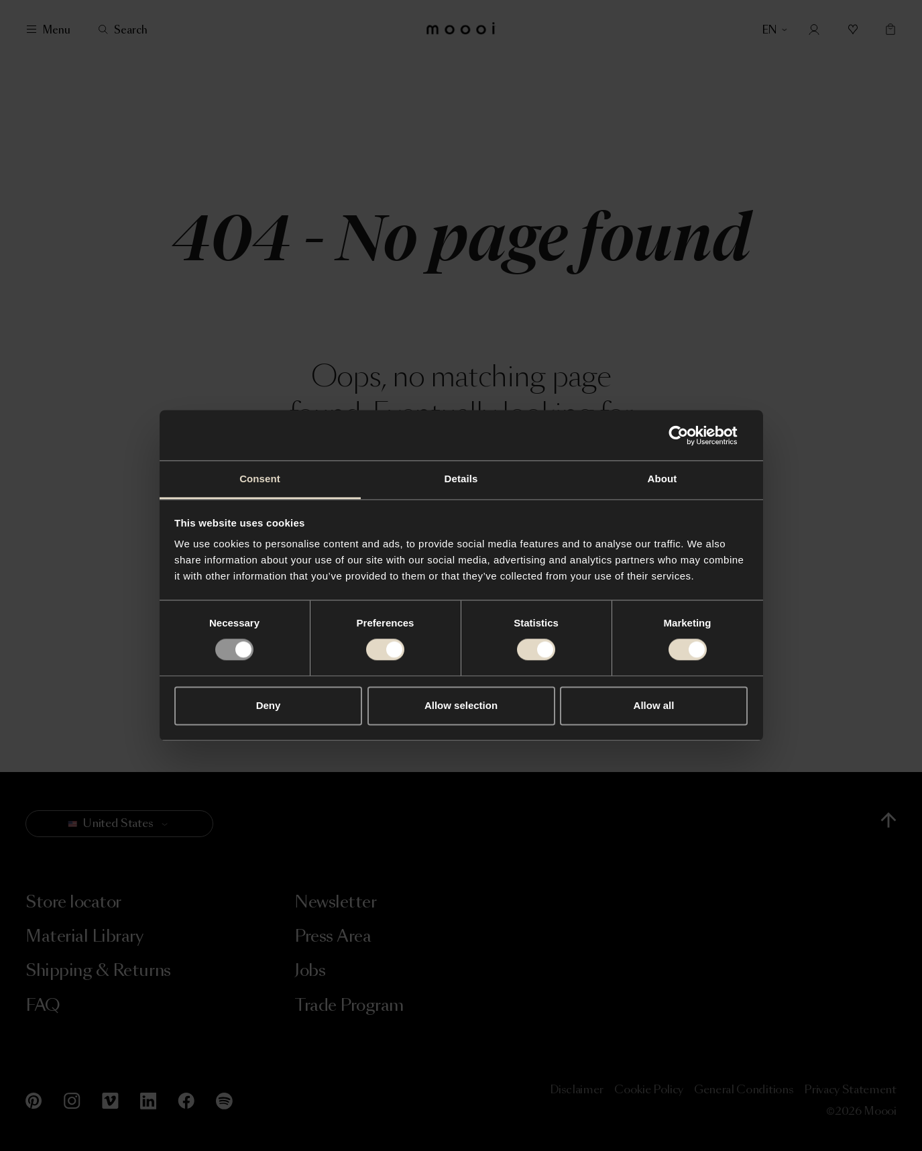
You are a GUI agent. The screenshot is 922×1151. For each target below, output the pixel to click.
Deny (268, 705)
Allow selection (461, 705)
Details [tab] (461, 478)
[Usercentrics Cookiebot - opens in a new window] (689, 435)
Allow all (654, 705)
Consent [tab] (259, 478)
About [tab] (662, 478)
